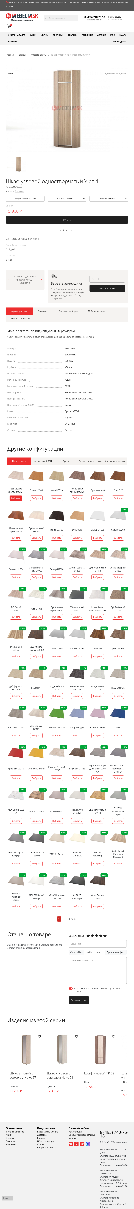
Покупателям (73, 2)
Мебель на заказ (16, 35)
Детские (101, 35)
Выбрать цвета (67, 231)
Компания (27, 2)
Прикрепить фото (116, 952)
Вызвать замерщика (119, 2)
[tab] (19, 311)
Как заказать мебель (47, 1131)
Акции (12, 2)
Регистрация (75, 1131)
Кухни (33, 35)
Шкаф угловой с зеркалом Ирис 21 (60, 1075)
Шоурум (18, 2)
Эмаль (122, 35)
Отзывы (36, 2)
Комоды (12, 41)
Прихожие (87, 35)
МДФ (112, 35)
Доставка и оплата (48, 2)
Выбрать (36, 498)
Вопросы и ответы (46, 1147)
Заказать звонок (94, 20)
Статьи (40, 1144)
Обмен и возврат (46, 1141)
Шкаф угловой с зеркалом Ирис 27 (23, 1075)
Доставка (42, 1134)
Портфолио (62, 2)
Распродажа (119, 41)
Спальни (72, 35)
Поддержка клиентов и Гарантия (94, 2)
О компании (14, 1128)
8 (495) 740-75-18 (94, 17)
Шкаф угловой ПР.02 (100, 1073)
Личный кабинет (80, 1128)
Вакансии (10, 1141)
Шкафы (45, 35)
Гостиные (58, 35)
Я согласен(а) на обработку (98, 990)
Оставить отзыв (79, 1000)
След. (72, 919)
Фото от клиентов (15, 1131)
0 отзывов (19, 191)
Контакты (10, 6)
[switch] (71, 988)
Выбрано (16, 498)
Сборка (41, 1138)
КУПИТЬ (67, 220)
